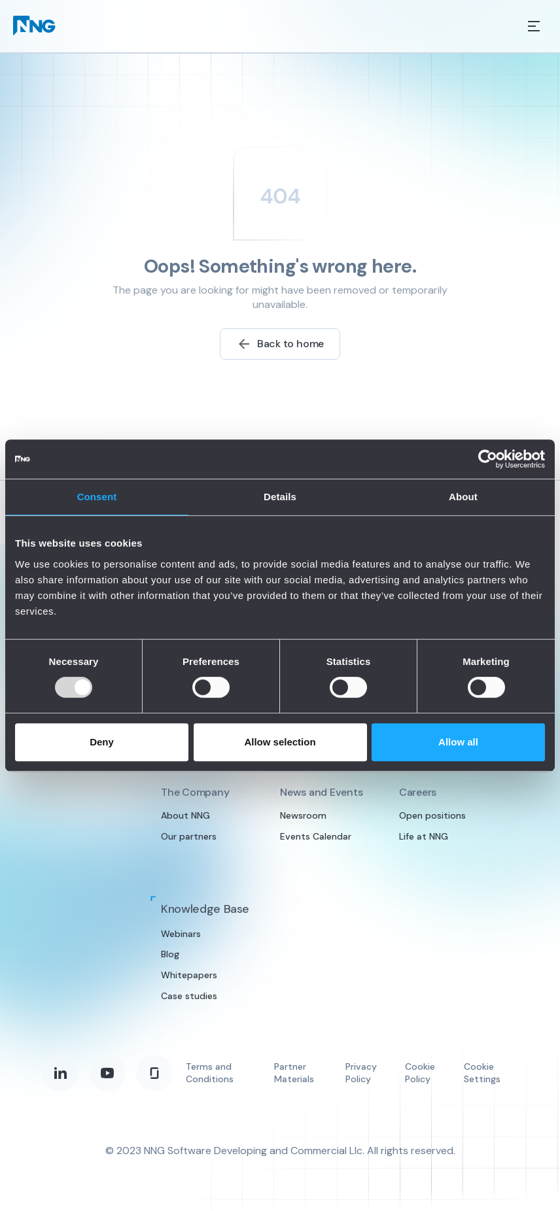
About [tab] (463, 496)
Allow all (458, 741)
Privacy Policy (361, 1073)
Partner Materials (294, 1073)
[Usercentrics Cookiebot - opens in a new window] (487, 459)
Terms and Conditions (210, 1073)
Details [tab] (280, 496)
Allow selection (279, 741)
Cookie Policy (420, 1073)
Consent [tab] (97, 496)
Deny (102, 741)
